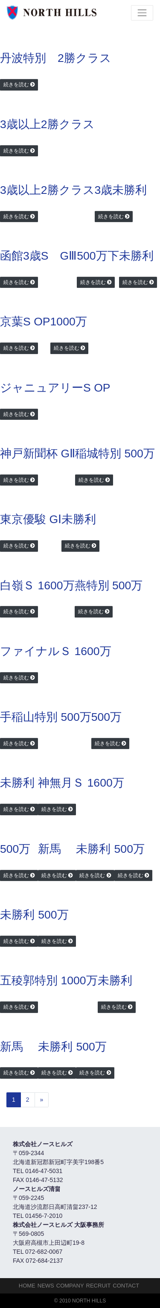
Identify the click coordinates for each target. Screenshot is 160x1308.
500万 (106, 717)
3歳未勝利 (121, 190)
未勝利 (136, 255)
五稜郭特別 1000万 (49, 980)
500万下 (98, 255)
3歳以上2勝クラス (47, 124)
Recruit (98, 1285)
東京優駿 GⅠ (30, 519)
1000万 (68, 321)
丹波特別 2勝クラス (55, 58)
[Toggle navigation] (142, 12)
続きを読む (16, 85)
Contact (126, 1285)
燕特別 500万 (109, 585)
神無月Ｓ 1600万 (81, 782)
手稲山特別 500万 (45, 717)
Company (70, 1285)
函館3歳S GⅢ (38, 255)
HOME (27, 1285)
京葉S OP (25, 321)
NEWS (46, 1285)
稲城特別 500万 (115, 453)
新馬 (49, 849)
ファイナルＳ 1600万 (55, 651)
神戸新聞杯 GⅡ (37, 453)
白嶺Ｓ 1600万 (37, 585)
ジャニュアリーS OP (55, 387)
